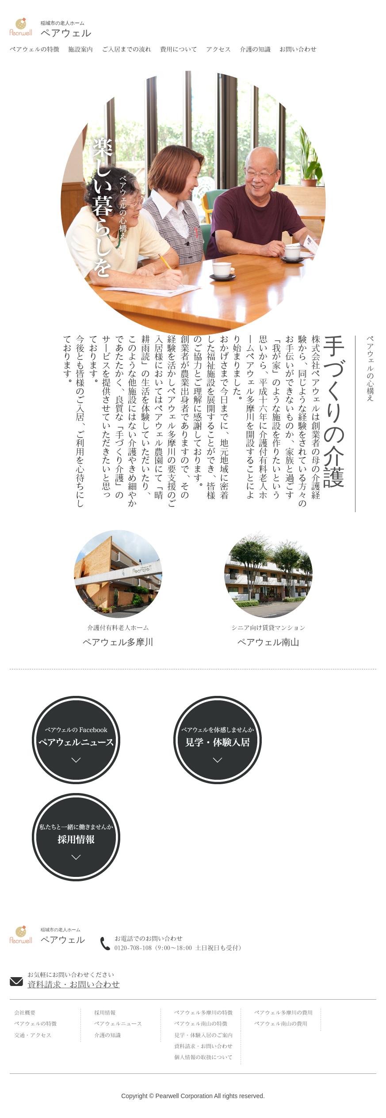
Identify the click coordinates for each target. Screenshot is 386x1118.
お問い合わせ (298, 49)
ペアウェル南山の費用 (280, 1023)
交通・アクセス (32, 1035)
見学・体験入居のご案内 (203, 1035)
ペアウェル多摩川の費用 (283, 1012)
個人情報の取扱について (203, 1057)
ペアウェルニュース (118, 1023)
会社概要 (24, 1012)
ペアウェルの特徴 (34, 49)
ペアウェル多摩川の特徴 (203, 1012)
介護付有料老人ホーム (118, 590)
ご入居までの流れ (126, 49)
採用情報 (104, 1012)
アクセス (218, 49)
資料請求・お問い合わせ (203, 1046)
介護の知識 (255, 49)
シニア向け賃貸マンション (268, 590)
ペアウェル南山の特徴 (200, 1023)
